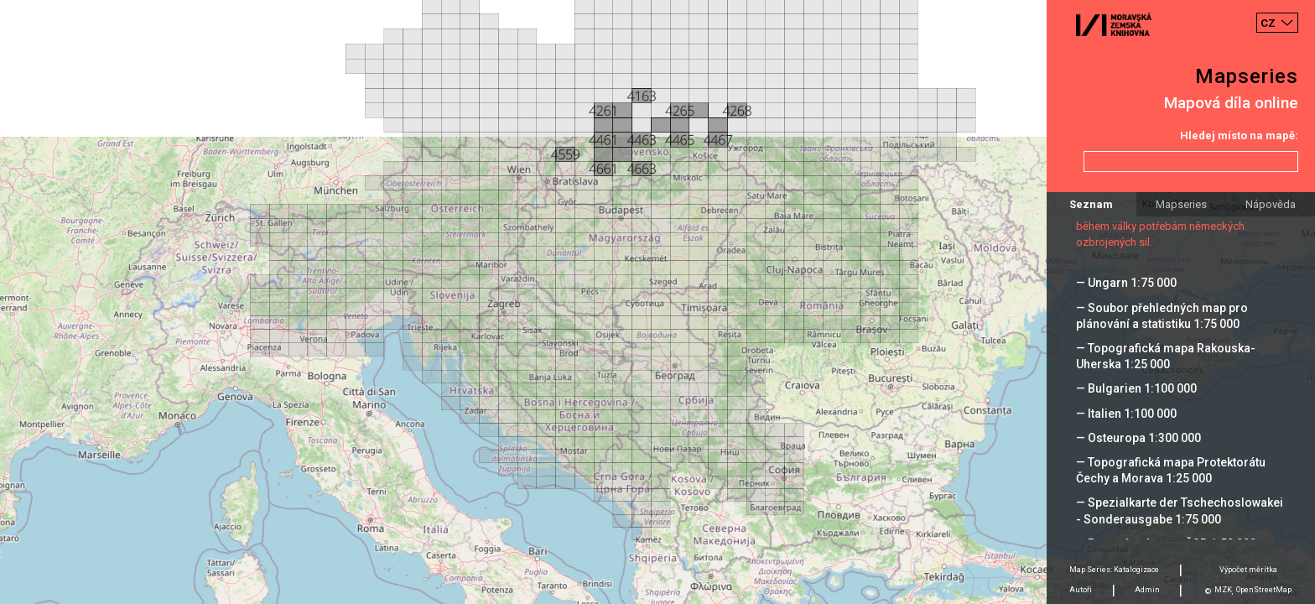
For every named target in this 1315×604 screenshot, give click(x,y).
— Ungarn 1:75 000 (1126, 282)
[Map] (657, 302)
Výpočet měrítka (1248, 569)
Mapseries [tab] (1181, 204)
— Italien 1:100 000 (1126, 413)
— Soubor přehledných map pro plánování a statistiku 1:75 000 (1162, 316)
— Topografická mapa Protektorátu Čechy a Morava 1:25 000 (1171, 470)
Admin (1147, 590)
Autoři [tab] (1080, 590)
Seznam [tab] (1091, 204)
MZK (1223, 590)
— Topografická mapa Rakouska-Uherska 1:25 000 (1165, 356)
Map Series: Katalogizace (1114, 569)
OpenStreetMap (1264, 590)
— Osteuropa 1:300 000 (1138, 438)
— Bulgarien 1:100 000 (1136, 388)
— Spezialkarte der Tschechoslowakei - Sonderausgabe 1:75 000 (1179, 510)
